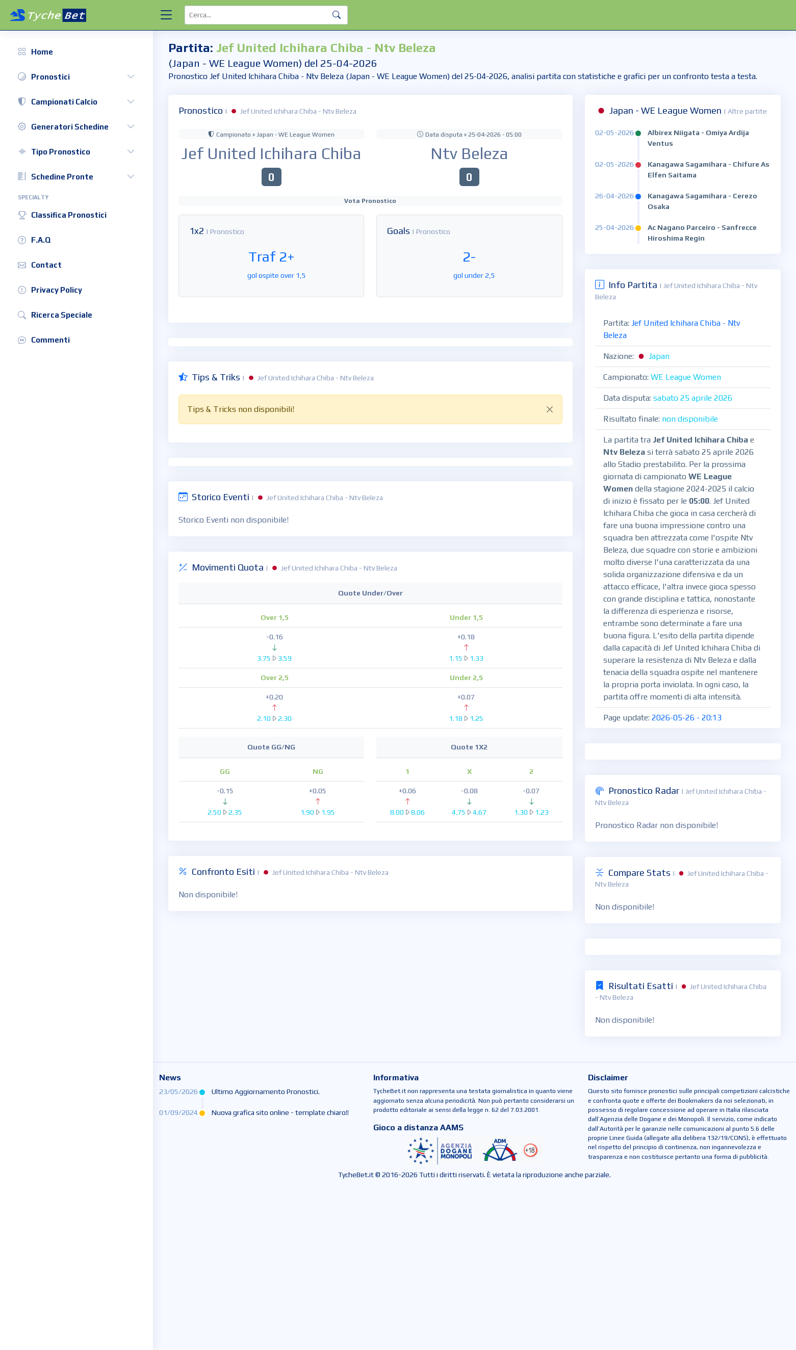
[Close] (549, 409)
